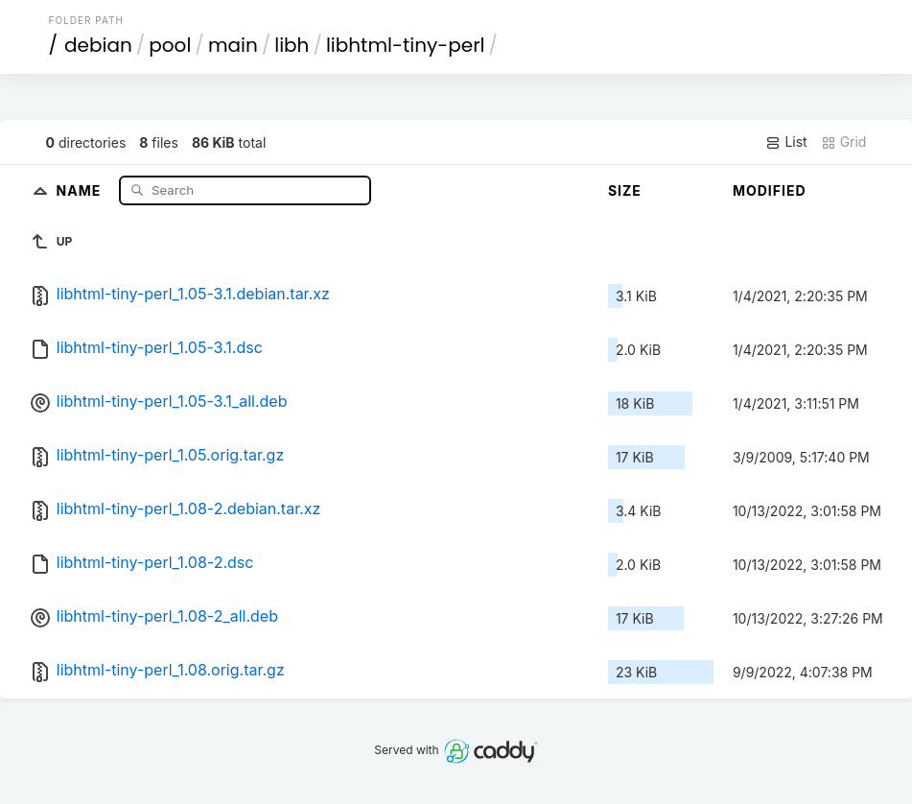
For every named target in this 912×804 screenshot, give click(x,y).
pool (170, 45)
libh (291, 45)
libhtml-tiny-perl (405, 45)
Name (81, 189)
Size (625, 190)
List (786, 142)
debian (98, 45)
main (233, 45)
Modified (770, 190)
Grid (844, 142)
